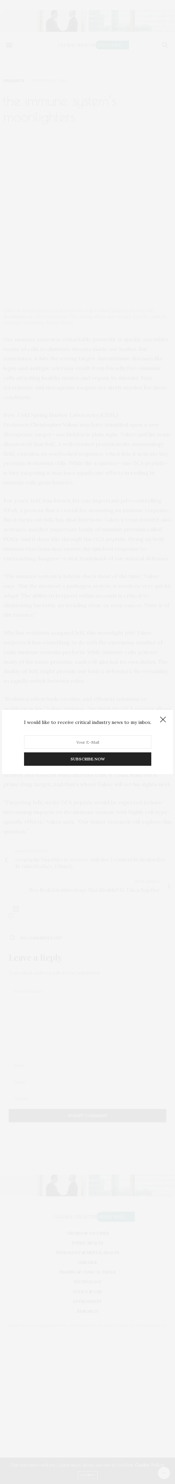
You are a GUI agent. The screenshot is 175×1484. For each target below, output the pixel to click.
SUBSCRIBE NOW (87, 758)
